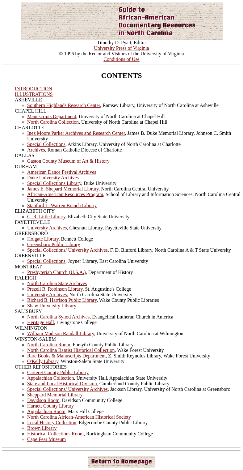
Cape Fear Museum (46, 439)
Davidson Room (43, 400)
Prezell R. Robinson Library (54, 289)
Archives (36, 149)
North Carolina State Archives (57, 283)
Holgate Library (43, 238)
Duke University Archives (53, 177)
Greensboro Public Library (53, 244)
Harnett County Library (50, 405)
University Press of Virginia (121, 48)
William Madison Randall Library (60, 333)
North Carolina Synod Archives (58, 316)
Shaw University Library (51, 305)
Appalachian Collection (50, 378)
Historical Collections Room (55, 433)
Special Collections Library (54, 183)
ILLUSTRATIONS (34, 94)
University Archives (47, 227)
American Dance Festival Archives (61, 172)
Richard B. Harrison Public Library (62, 300)
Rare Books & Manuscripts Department (66, 355)
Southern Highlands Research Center (63, 105)
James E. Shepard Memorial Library (62, 188)
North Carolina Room (48, 344)
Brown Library (42, 428)
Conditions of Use (121, 59)
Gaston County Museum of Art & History (68, 161)
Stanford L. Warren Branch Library (62, 205)
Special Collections (46, 144)
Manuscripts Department (51, 116)
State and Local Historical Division (62, 383)
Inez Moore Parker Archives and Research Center (76, 133)
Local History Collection (51, 422)
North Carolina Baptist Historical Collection (71, 350)
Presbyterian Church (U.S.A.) (56, 272)
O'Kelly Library (42, 361)
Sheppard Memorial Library (55, 394)
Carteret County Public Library (58, 372)
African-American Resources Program (65, 194)
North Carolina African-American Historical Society (79, 417)
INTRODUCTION (33, 88)
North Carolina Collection (53, 122)
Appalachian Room (46, 411)
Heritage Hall (40, 322)
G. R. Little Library (46, 216)
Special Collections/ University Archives (67, 250)
